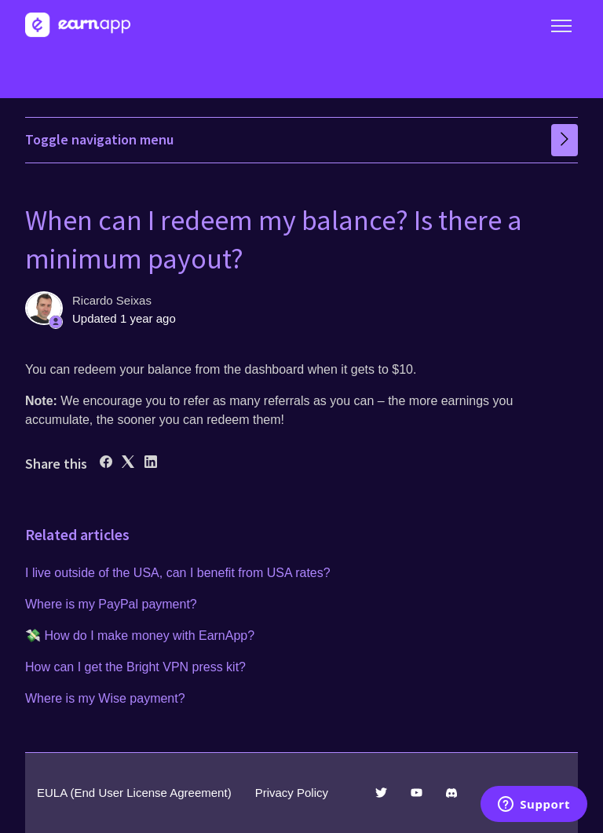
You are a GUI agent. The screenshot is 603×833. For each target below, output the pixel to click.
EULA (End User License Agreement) (134, 792)
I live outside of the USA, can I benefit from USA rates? (178, 572)
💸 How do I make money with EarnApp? (139, 635)
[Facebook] (106, 463)
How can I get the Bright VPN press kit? (135, 667)
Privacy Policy (291, 792)
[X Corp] (128, 463)
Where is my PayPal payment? (111, 604)
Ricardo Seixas (112, 300)
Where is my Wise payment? (105, 698)
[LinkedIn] (150, 463)
